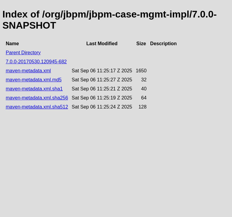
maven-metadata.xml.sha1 (34, 88)
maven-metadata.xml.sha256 (37, 97)
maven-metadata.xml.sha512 (37, 106)
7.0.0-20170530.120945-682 (36, 61)
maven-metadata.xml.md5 (34, 79)
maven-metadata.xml (28, 70)
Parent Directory (23, 52)
